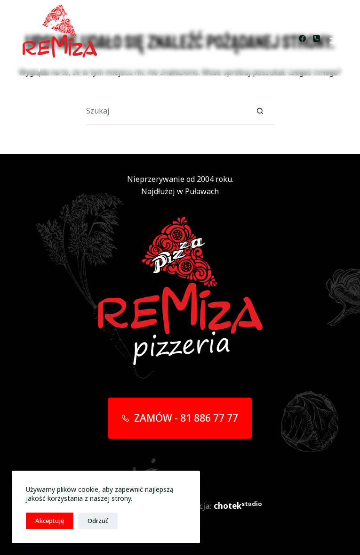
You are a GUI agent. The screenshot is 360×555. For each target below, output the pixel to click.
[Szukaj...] (166, 111)
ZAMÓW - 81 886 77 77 (180, 417)
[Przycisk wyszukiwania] (260, 111)
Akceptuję (49, 520)
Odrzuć (98, 520)
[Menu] (335, 38)
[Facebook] (302, 38)
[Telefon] (316, 38)
